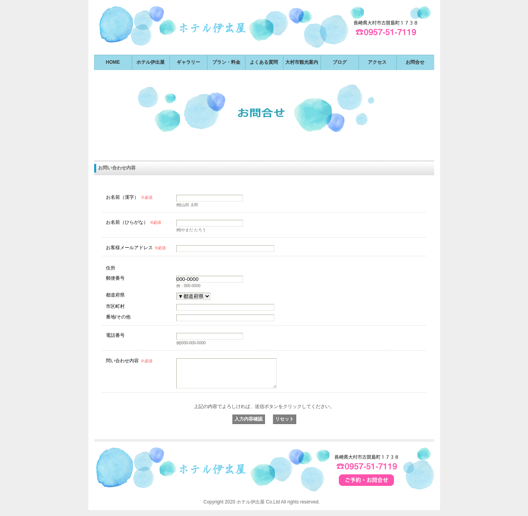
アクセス (377, 62)
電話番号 (115, 335)
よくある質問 (264, 62)
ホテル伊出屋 (150, 62)
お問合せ (415, 62)
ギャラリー (188, 62)
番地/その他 (118, 316)
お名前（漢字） (129, 197)
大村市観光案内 (301, 62)
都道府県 (115, 294)
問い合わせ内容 (129, 360)
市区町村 (115, 306)
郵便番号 (115, 277)
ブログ (340, 62)
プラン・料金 (226, 62)
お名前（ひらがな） (133, 222)
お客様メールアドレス (136, 247)
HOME (113, 62)
